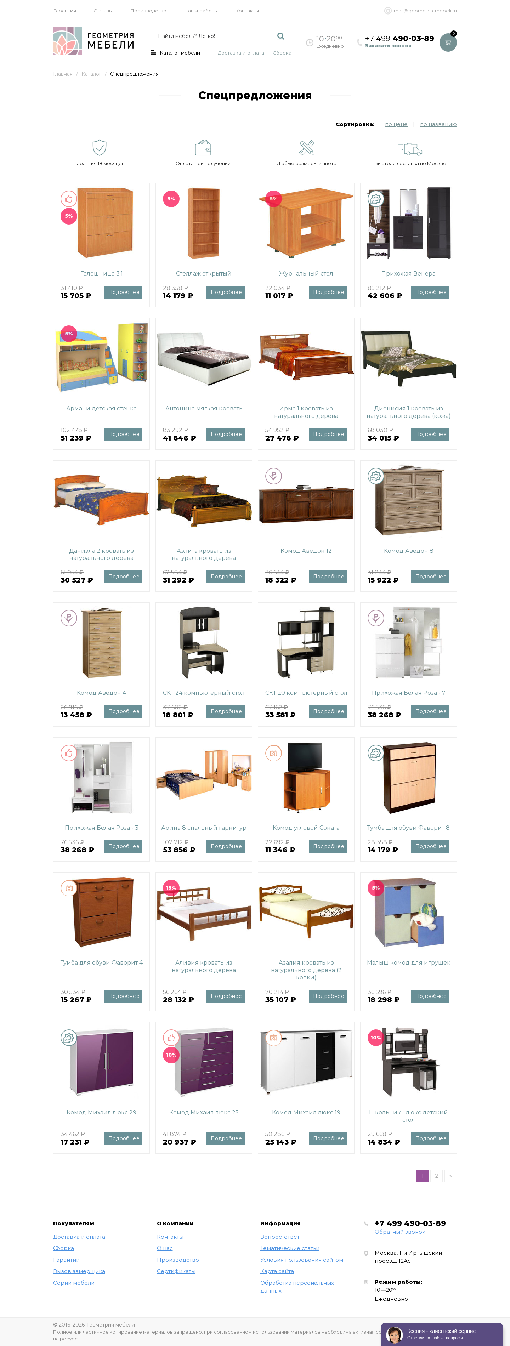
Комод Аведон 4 (101, 692)
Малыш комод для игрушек (408, 962)
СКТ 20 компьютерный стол (306, 692)
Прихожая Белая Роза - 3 (101, 827)
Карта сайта (277, 1271)
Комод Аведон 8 (409, 550)
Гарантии (66, 1259)
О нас (165, 1248)
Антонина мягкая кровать (204, 408)
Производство (148, 10)
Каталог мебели (175, 53)
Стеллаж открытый (204, 273)
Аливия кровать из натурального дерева (204, 966)
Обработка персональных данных (297, 1286)
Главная (63, 74)
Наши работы (201, 10)
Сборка (282, 53)
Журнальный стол (306, 273)
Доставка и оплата (241, 53)
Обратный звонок (400, 1231)
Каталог (91, 74)
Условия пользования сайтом (301, 1259)
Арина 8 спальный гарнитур (203, 827)
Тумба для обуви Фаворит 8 (408, 827)
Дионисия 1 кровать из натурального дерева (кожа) (409, 412)
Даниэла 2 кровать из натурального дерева (101, 554)
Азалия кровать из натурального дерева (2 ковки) (306, 970)
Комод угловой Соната (306, 827)
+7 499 (410, 1223)
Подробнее (124, 292)
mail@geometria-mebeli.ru (425, 10)
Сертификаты (176, 1271)
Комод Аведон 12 (306, 550)
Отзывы (103, 10)
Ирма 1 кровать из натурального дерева (306, 412)
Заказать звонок (388, 46)
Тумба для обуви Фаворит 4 (102, 962)
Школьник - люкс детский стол (408, 1116)
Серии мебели (74, 1282)
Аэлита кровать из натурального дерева (204, 554)
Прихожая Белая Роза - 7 (409, 692)
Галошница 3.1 (101, 273)
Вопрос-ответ (280, 1236)
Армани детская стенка (101, 408)
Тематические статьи (289, 1248)
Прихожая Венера (408, 273)
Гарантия (64, 10)
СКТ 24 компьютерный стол (204, 692)
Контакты (247, 10)
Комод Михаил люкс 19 (306, 1112)
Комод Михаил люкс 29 (101, 1112)
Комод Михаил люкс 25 (204, 1112)
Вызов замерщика (79, 1271)
